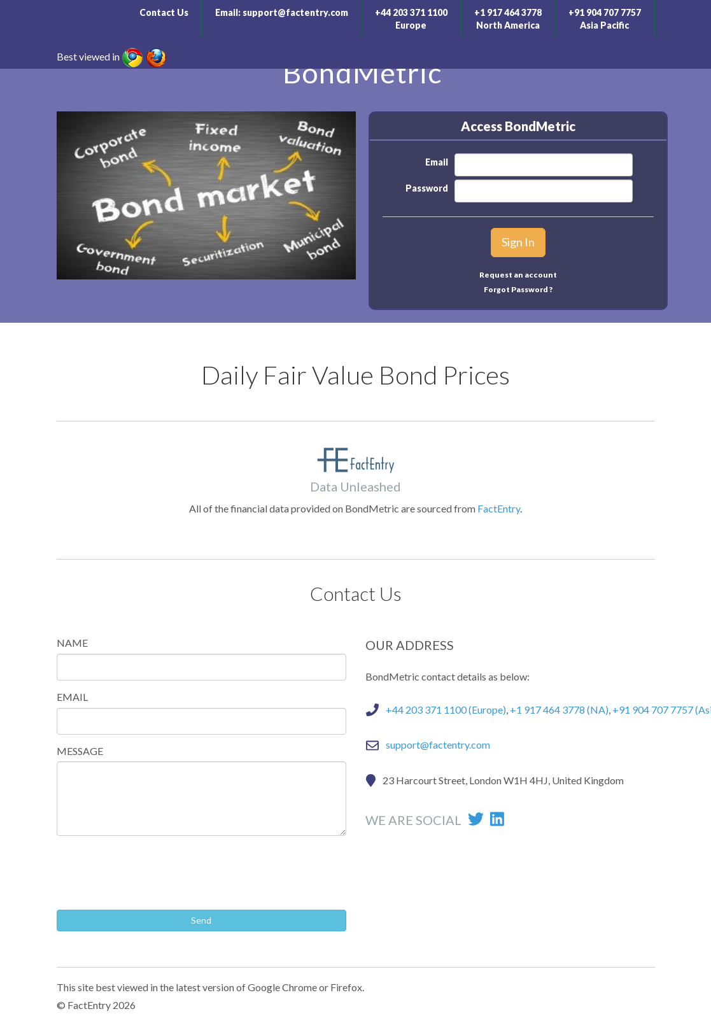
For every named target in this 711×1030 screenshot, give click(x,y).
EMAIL (72, 697)
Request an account (518, 274)
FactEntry (498, 508)
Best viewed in (88, 56)
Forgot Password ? (518, 289)
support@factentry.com (295, 12)
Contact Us (163, 12)
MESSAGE (80, 751)
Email (436, 162)
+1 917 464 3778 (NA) (559, 709)
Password (426, 188)
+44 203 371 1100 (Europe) (446, 709)
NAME (72, 643)
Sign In (518, 242)
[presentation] (153, 870)
